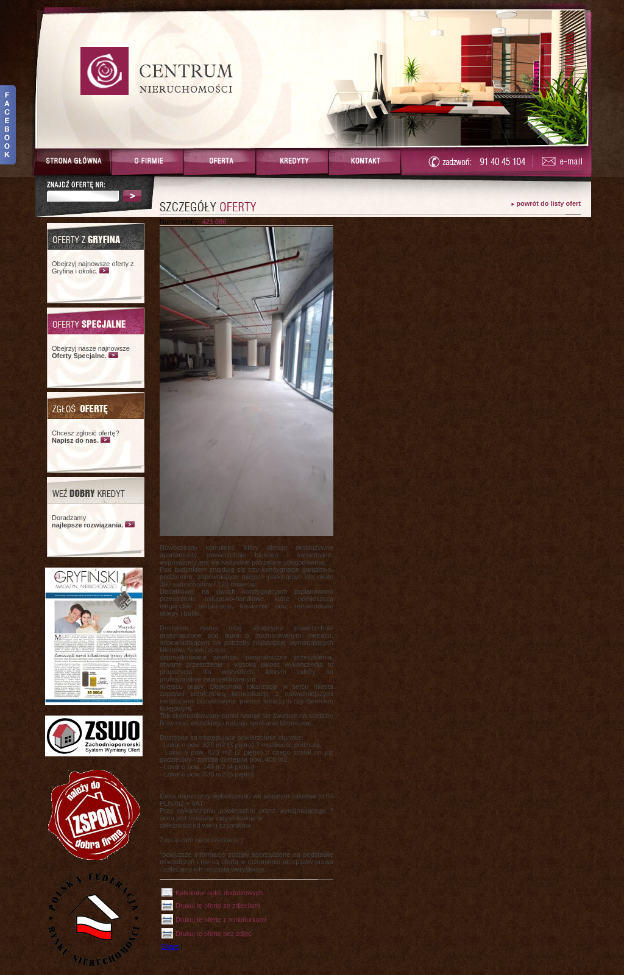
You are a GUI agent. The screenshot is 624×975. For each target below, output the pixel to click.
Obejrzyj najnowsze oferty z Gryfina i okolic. (93, 267)
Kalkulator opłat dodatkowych (219, 892)
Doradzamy (87, 521)
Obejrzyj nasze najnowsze (91, 352)
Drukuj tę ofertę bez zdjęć (214, 933)
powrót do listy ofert (548, 203)
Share (170, 946)
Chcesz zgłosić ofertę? (85, 436)
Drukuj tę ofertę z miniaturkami (221, 919)
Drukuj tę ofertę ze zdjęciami (218, 905)
